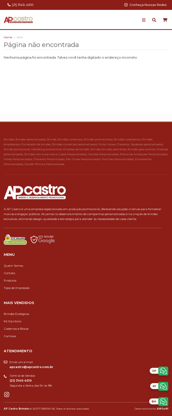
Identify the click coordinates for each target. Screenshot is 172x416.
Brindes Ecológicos (16, 314)
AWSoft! (162, 408)
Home (8, 37)
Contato (9, 273)
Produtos (10, 280)
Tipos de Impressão (17, 288)
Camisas (10, 336)
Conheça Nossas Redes (145, 5)
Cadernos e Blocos (16, 328)
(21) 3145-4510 (20, 5)
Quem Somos (13, 265)
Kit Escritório (12, 321)
